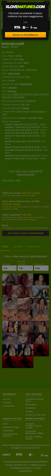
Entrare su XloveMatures (25, 35)
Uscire (25, 22)
